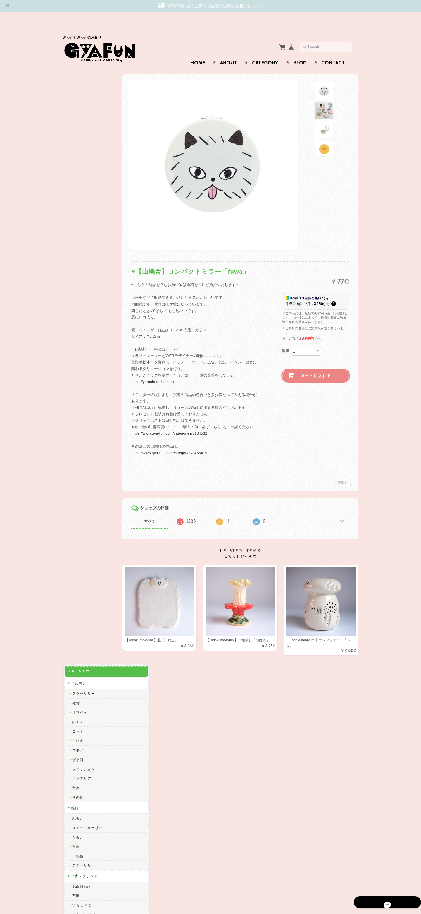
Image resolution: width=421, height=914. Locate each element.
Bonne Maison (84, 558)
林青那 (77, 615)
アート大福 (80, 454)
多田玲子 (79, 643)
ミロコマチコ (82, 596)
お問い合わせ (82, 808)
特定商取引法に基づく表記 (93, 831)
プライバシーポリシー (89, 819)
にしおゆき (80, 539)
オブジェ (79, 111)
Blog (300, 51)
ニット (77, 130)
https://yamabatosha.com (160, 370)
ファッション (82, 167)
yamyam (78, 671)
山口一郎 (79, 662)
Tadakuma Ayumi (86, 388)
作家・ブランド (83, 274)
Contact (333, 51)
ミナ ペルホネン (85, 313)
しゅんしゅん (82, 492)
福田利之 (79, 633)
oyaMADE (80, 728)
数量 (285, 339)
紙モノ (77, 120)
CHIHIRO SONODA (88, 690)
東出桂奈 (79, 756)
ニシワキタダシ (84, 652)
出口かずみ (80, 398)
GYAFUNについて (86, 796)
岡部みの (79, 709)
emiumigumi (82, 426)
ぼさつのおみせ (84, 464)
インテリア (80, 177)
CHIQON (79, 360)
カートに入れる (316, 364)
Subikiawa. (81, 285)
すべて (157, 510)
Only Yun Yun (83, 473)
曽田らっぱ (80, 407)
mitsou (77, 530)
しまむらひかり (84, 699)
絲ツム (77, 445)
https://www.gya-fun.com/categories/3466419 (177, 441)
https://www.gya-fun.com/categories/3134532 (177, 422)
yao (74, 765)
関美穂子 (79, 369)
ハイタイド (80, 577)
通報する (344, 471)
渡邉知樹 (79, 379)
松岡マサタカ (82, 351)
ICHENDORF (82, 746)
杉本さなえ (80, 417)
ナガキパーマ (82, 568)
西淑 (75, 294)
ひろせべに (80, 304)
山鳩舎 (77, 511)
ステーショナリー (86, 226)
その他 (77, 196)
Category (265, 51)
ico (74, 737)
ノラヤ (77, 718)
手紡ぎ (77, 139)
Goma (76, 624)
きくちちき (80, 549)
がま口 (77, 158)
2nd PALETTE (83, 586)
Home (198, 51)
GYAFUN (79, 322)
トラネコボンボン (86, 501)
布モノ (77, 148)
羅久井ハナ (80, 605)
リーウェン (80, 341)
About (228, 51)
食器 (75, 186)
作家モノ (77, 81)
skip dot (78, 332)
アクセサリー (82, 92)
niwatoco (79, 436)
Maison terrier (83, 681)
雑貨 (75, 101)
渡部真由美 (80, 483)
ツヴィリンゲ (82, 520)
